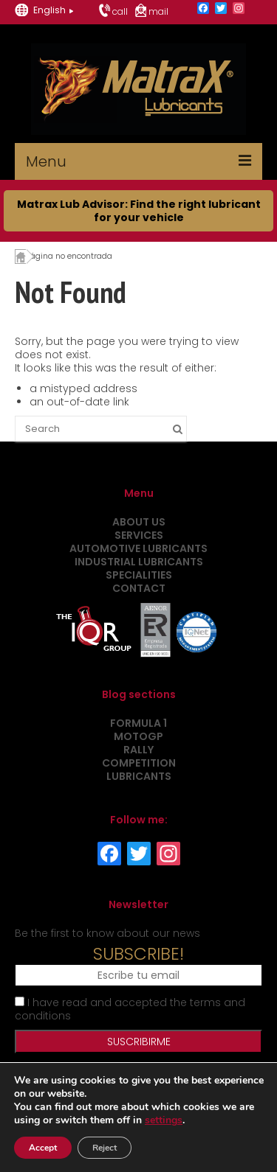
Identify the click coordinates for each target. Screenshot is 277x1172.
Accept (43, 1148)
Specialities (139, 575)
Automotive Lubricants (138, 548)
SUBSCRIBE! (138, 953)
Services (138, 535)
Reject (104, 1148)
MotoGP (138, 736)
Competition (139, 763)
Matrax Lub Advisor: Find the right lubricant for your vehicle (139, 211)
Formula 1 (138, 723)
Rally (138, 749)
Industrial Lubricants (139, 561)
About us (138, 522)
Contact (138, 588)
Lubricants (138, 776)
